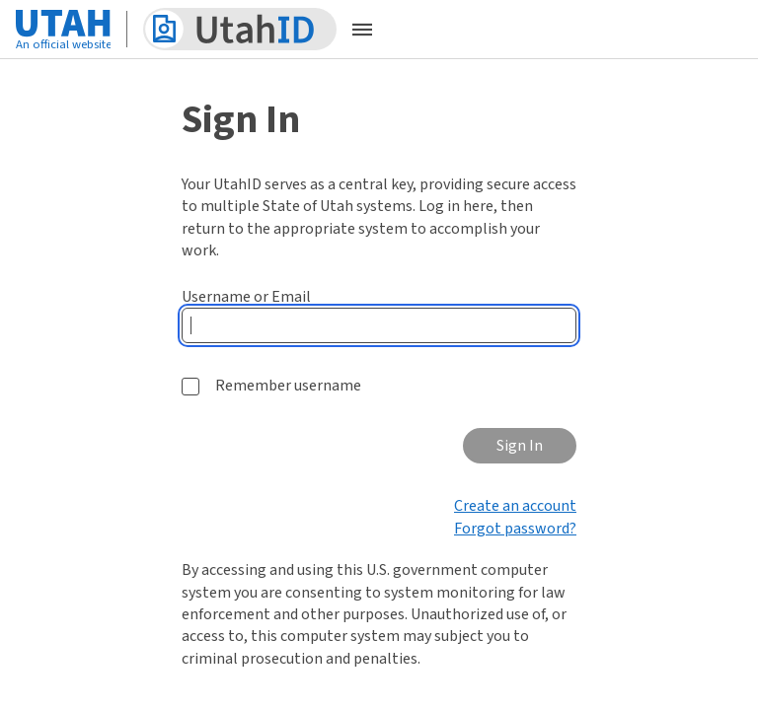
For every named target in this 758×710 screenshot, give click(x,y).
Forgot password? (515, 528)
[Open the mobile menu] (362, 29)
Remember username (288, 385)
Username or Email (246, 297)
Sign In (519, 446)
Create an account (515, 506)
